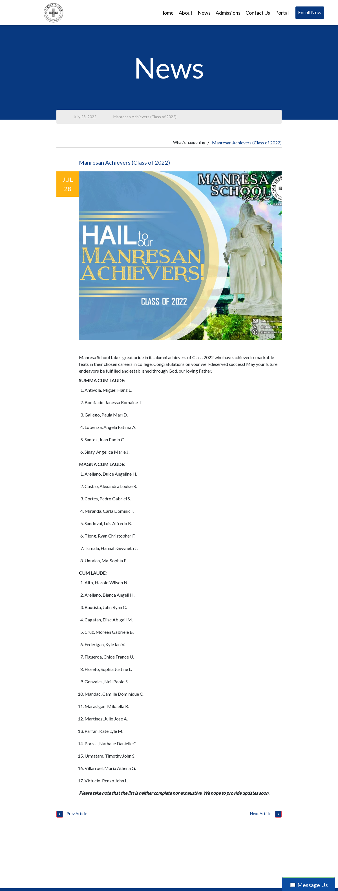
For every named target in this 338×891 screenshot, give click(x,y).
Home (167, 13)
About (186, 13)
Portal (282, 13)
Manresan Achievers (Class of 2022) (144, 116)
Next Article (266, 814)
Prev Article (71, 814)
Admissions (228, 13)
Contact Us (258, 13)
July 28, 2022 (85, 116)
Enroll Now (309, 12)
